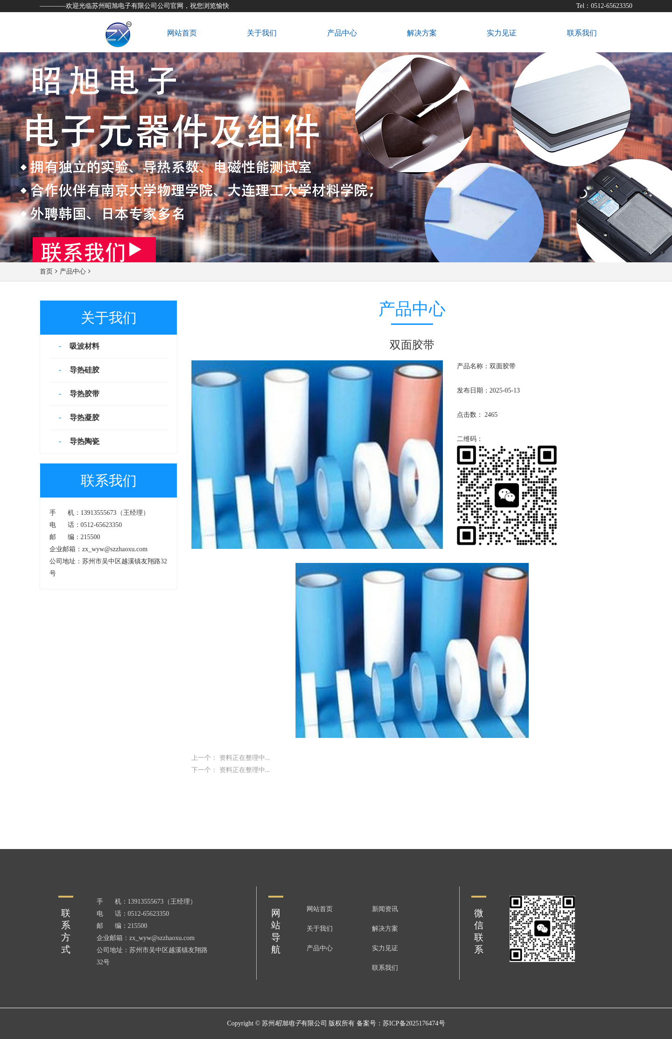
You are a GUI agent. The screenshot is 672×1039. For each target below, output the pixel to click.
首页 (46, 271)
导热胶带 (83, 394)
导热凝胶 (83, 417)
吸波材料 (83, 346)
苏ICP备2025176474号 (414, 1023)
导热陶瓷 (83, 441)
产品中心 (73, 271)
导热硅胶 (83, 370)
